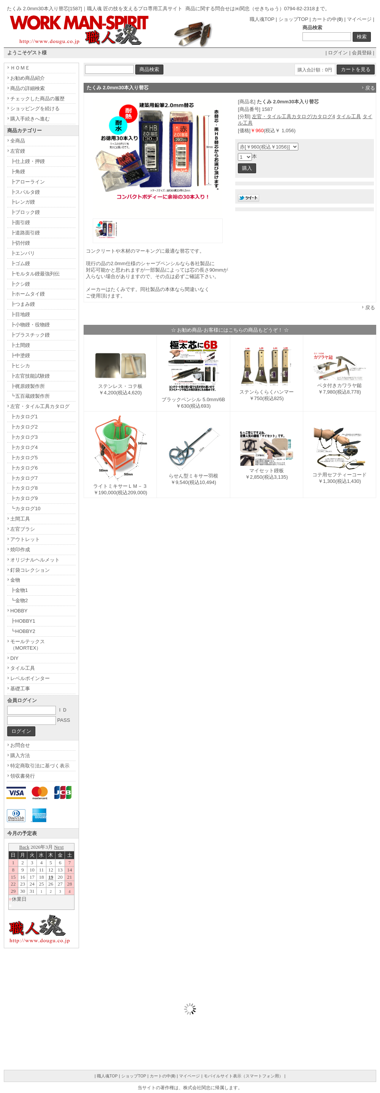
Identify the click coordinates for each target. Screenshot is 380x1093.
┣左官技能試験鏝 (30, 376)
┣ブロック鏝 (25, 212)
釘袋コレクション (30, 570)
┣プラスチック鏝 (30, 335)
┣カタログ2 (24, 427)
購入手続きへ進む (30, 119)
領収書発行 (22, 776)
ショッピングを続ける (35, 108)
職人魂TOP (262, 19)
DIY (14, 658)
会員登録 (362, 52)
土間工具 (20, 519)
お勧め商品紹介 (27, 78)
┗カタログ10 (25, 508)
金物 (15, 580)
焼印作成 (20, 549)
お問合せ (20, 745)
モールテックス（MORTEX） (27, 645)
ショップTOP (293, 19)
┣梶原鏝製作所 (27, 386)
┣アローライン (27, 182)
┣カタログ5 (24, 457)
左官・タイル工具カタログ (40, 406)
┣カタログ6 (24, 468)
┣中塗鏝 (20, 355)
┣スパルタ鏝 (25, 192)
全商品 (17, 141)
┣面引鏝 (20, 222)
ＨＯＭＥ (20, 68)
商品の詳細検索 (27, 88)
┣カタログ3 (24, 437)
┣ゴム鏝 (20, 263)
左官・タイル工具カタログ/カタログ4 (293, 116)
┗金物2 (19, 600)
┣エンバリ (22, 253)
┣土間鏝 (20, 345)
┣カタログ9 (24, 498)
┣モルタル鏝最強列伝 (35, 274)
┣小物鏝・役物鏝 (30, 324)
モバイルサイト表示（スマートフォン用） (243, 1076)
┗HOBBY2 (22, 631)
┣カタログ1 (24, 416)
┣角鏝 (17, 171)
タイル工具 (348, 116)
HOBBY (19, 611)
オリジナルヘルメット (35, 560)
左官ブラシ (22, 529)
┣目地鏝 (20, 314)
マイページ (359, 19)
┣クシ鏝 (20, 284)
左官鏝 (17, 151)
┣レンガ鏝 (22, 202)
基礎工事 (20, 688)
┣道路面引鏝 (25, 233)
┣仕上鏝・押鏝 (27, 161)
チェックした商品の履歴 (37, 98)
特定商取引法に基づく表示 (40, 766)
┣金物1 (19, 590)
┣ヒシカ (20, 366)
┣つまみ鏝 (22, 304)
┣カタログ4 (24, 447)
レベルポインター (30, 678)
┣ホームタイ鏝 (27, 294)
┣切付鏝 (20, 243)
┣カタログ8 (24, 488)
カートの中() (327, 19)
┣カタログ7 (24, 478)
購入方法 (20, 755)
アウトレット (25, 539)
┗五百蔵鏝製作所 (30, 396)
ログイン (338, 52)
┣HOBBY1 (22, 621)
